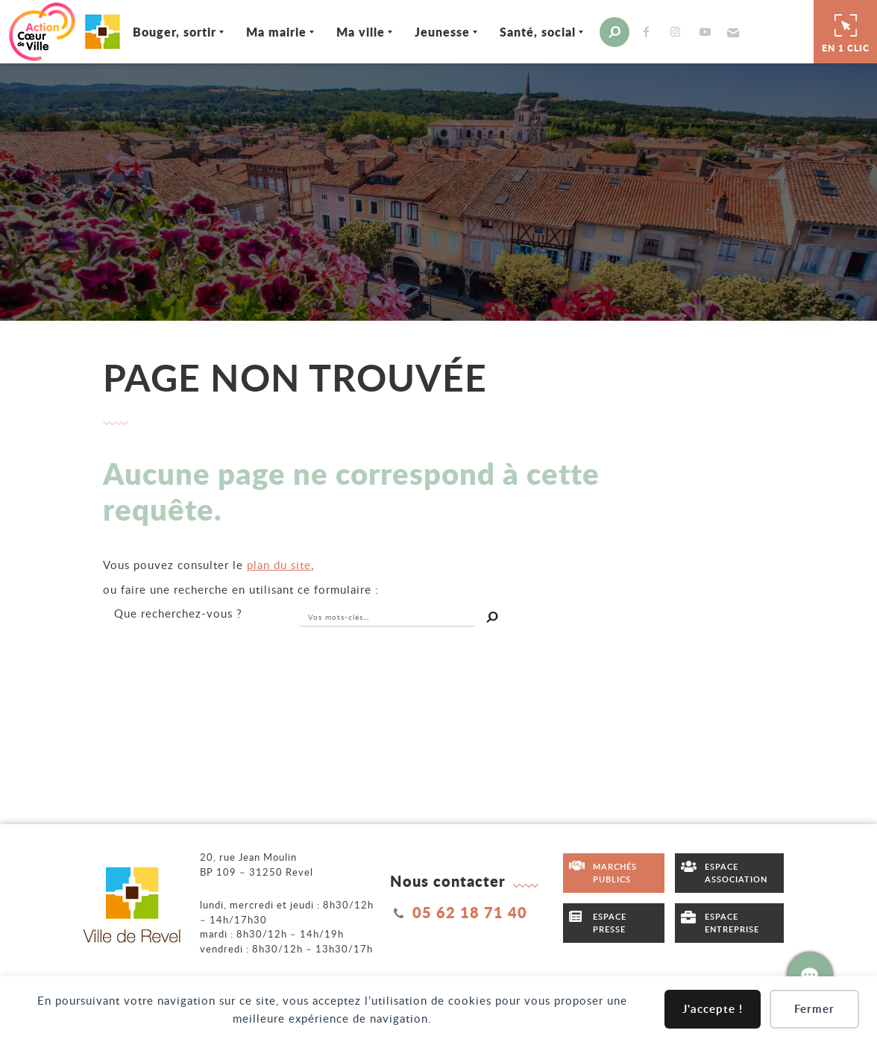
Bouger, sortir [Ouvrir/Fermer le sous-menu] (174, 31)
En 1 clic (846, 31)
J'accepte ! (712, 1009)
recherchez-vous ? (178, 613)
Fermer (814, 1009)
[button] (732, 32)
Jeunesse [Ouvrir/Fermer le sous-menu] (442, 31)
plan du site (279, 564)
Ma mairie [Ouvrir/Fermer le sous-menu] (276, 31)
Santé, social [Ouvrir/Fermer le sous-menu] (538, 31)
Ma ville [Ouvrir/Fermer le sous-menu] (360, 31)
